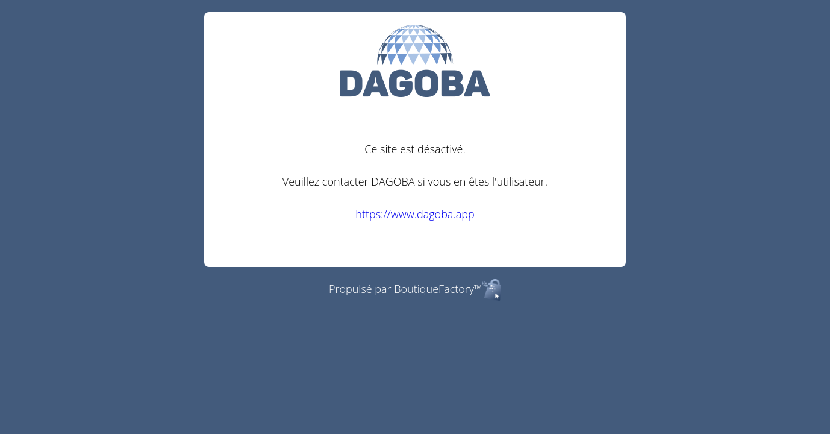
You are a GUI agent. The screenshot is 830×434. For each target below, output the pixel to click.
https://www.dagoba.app (414, 214)
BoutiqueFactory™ (447, 288)
